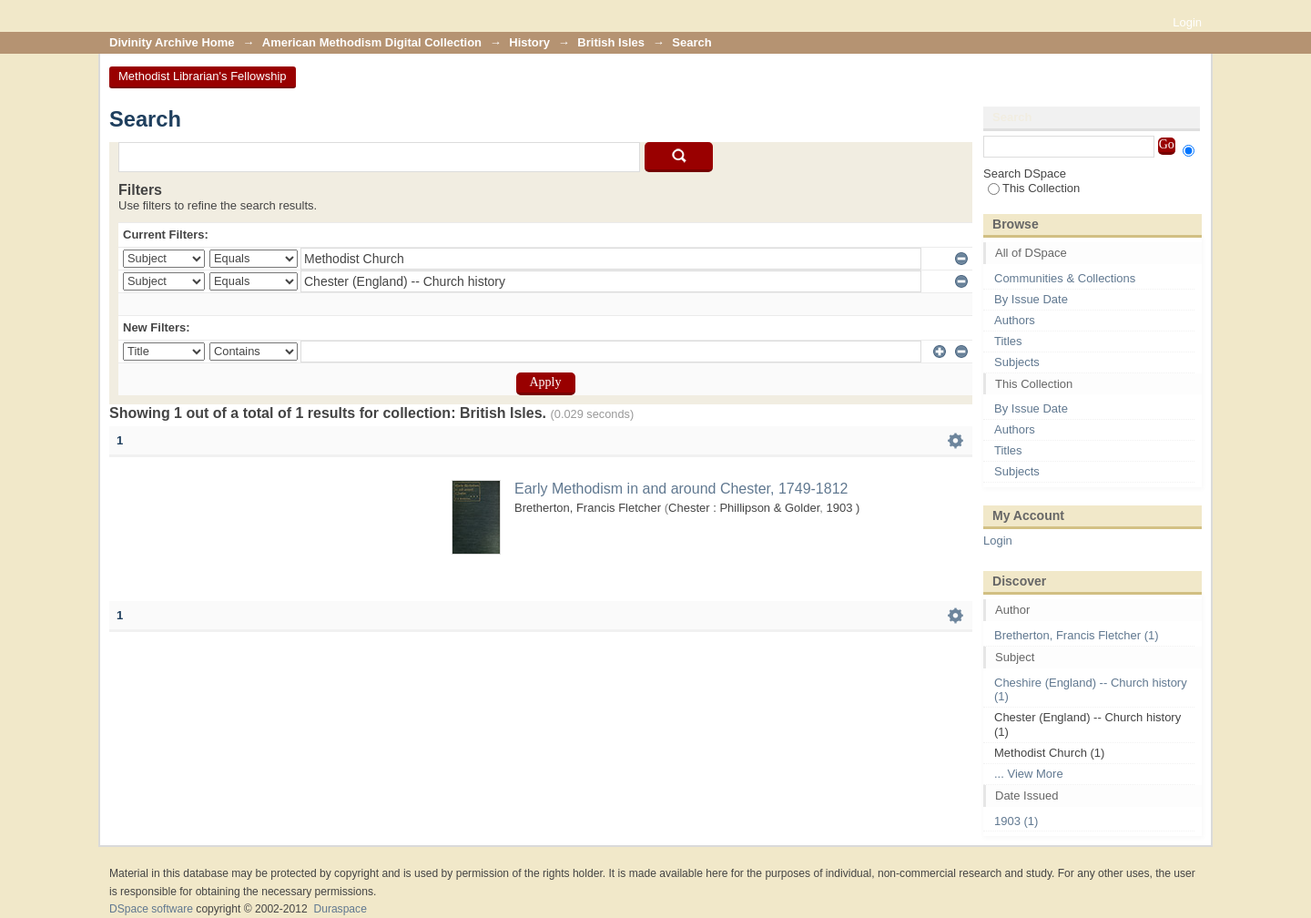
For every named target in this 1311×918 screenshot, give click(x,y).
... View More (1028, 773)
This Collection (1034, 188)
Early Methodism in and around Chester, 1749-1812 (681, 488)
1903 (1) (1016, 821)
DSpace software (151, 909)
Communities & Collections (1064, 278)
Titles (1008, 341)
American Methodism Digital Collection (372, 42)
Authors (1014, 320)
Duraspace (339, 909)
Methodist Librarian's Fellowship (202, 76)
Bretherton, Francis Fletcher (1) (1076, 635)
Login (1187, 22)
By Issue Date (1031, 299)
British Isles (611, 42)
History (529, 42)
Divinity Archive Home (172, 42)
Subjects (1017, 362)
